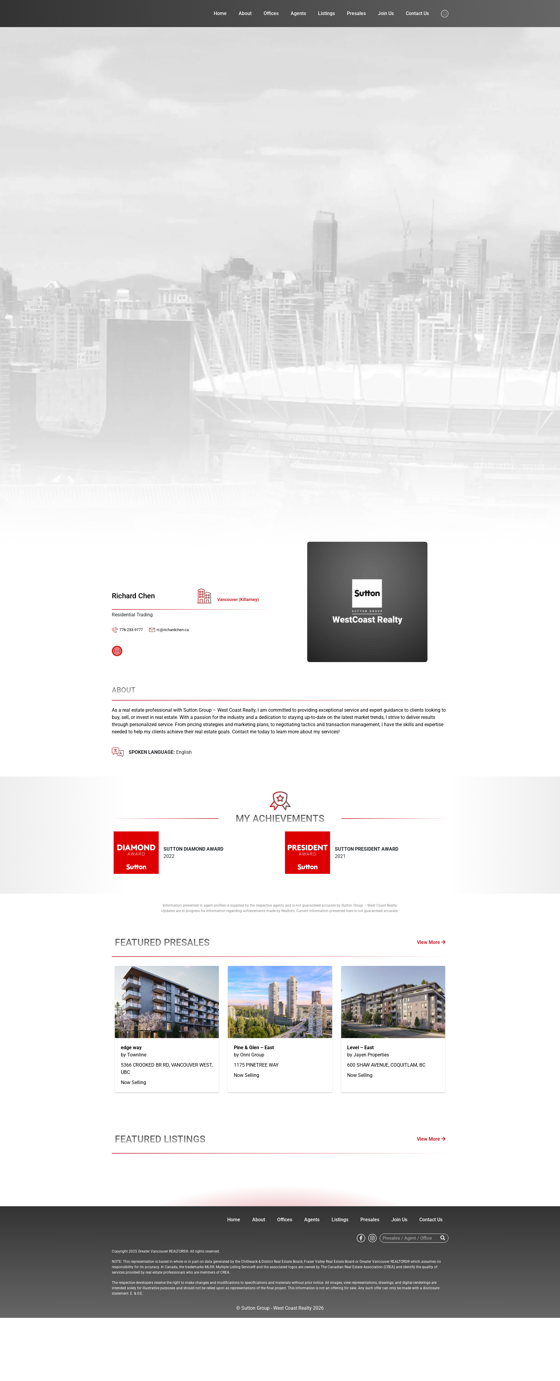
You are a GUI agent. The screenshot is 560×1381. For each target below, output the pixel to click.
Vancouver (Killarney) (238, 599)
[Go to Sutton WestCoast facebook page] (361, 1238)
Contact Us (417, 13)
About (245, 13)
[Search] (443, 1238)
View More (431, 942)
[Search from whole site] (444, 13)
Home (220, 13)
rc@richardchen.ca (173, 629)
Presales (356, 13)
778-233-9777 (131, 629)
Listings (326, 13)
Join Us (386, 13)
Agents (298, 13)
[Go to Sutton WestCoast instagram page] (372, 1238)
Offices (271, 13)
